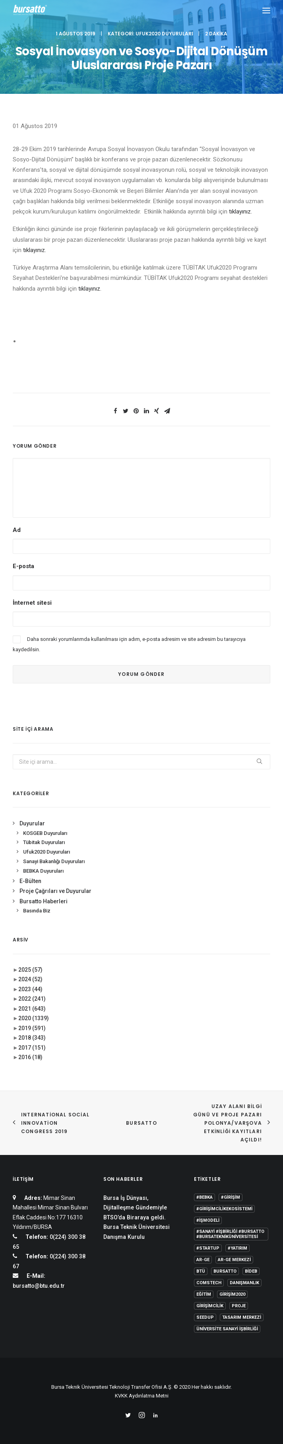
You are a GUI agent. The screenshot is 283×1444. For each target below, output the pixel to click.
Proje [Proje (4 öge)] (239, 1305)
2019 (32, 1028)
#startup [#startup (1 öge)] (207, 1248)
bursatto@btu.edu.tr (39, 1286)
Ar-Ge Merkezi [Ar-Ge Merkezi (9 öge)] (234, 1259)
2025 (30, 970)
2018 (32, 1037)
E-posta (23, 566)
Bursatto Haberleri (43, 901)
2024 (30, 979)
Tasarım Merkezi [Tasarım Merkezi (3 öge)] (241, 1317)
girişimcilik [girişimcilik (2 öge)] (209, 1305)
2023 (30, 989)
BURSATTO (141, 1123)
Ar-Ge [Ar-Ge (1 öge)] (202, 1259)
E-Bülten (30, 881)
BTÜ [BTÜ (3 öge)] (200, 1271)
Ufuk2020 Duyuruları (164, 33)
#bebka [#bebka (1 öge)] (204, 1197)
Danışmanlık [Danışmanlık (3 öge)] (244, 1282)
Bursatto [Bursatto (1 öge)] (224, 1271)
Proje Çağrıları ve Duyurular (55, 891)
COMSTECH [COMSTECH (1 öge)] (208, 1282)
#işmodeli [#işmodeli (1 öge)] (207, 1220)
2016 (30, 1057)
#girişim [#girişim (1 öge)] (230, 1197)
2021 (32, 1008)
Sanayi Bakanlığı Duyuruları (54, 861)
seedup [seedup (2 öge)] (205, 1317)
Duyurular (32, 823)
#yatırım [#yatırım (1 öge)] (237, 1248)
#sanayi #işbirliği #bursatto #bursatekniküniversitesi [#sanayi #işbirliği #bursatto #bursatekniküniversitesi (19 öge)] (230, 1234)
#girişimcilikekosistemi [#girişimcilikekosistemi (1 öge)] (224, 1208)
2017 (32, 1047)
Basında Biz (36, 911)
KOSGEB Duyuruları (45, 833)
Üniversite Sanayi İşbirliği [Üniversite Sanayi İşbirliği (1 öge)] (227, 1328)
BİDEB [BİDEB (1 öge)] (251, 1271)
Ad (17, 530)
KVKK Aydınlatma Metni (142, 1396)
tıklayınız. (240, 211)
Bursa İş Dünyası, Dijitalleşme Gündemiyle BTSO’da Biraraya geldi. (135, 1208)
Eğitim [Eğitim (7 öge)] (203, 1294)
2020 (33, 1018)
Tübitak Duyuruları (44, 842)
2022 (32, 999)
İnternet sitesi (32, 602)
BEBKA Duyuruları (43, 871)
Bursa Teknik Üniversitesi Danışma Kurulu (136, 1232)
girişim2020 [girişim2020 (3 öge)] (232, 1294)
